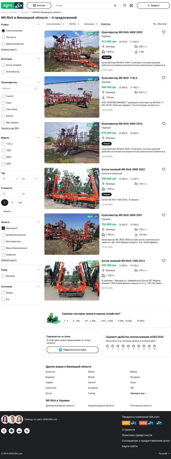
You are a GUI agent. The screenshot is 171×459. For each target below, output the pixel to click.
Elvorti (49, 393)
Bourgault (135, 377)
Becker (91, 371)
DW (132, 388)
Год (3, 173)
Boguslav (50, 377)
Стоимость (6, 188)
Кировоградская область (101, 405)
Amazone (50, 371)
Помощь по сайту (42, 419)
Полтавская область (141, 405)
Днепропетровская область (60, 405)
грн (20, 202)
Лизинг (7, 211)
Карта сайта (130, 446)
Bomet (91, 377)
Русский (164, 453)
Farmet (91, 393)
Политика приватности (137, 435)
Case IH (92, 382)
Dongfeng (93, 388)
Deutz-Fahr (51, 388)
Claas (133, 382)
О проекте (128, 429)
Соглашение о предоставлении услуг (146, 440)
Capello (49, 382)
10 (154, 347)
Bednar (133, 371)
